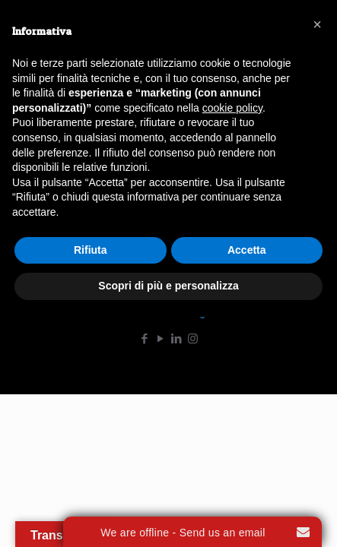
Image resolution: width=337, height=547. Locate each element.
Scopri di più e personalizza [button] (168, 286)
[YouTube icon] (161, 339)
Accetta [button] (246, 250)
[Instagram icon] (193, 339)
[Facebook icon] (145, 339)
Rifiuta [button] (90, 250)
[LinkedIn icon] (177, 339)
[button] (317, 24)
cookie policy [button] (232, 108)
